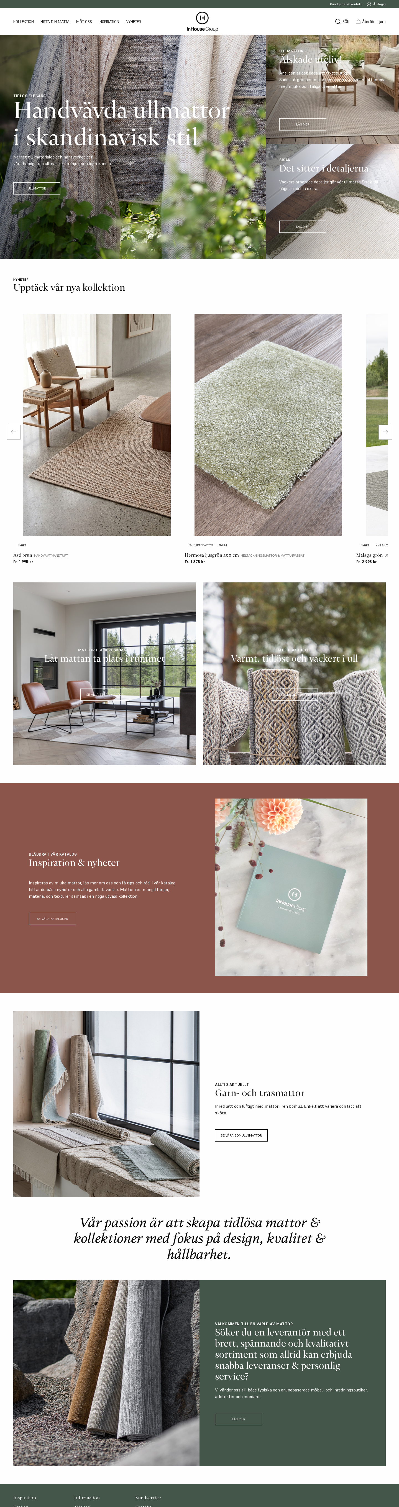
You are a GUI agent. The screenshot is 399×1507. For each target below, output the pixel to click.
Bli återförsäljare (151, 1403)
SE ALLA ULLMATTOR (294, 584)
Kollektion (23, 21)
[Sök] (342, 21)
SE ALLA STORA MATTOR (104, 584)
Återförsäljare (87, 1403)
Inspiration (109, 21)
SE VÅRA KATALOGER (52, 808)
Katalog (20, 1396)
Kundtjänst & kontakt (346, 4)
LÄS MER (303, 124)
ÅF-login (376, 4)
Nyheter (133, 21)
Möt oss (84, 21)
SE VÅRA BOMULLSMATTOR (241, 1025)
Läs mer (238, 1308)
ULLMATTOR (37, 188)
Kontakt (143, 1396)
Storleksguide (26, 1403)
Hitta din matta (55, 21)
